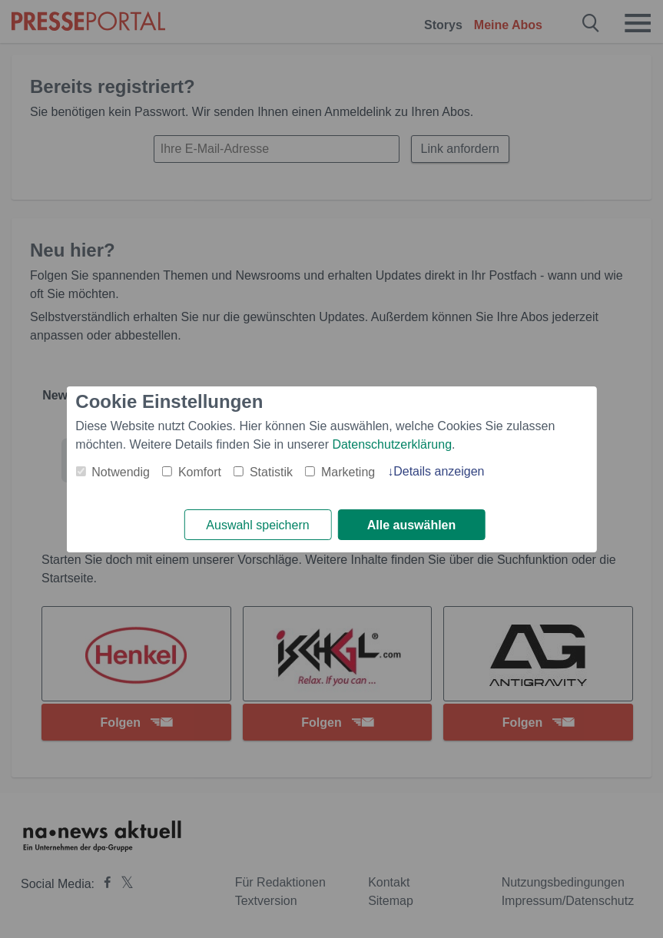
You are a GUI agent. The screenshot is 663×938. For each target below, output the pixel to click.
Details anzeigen (438, 471)
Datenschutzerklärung (392, 444)
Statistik (271, 472)
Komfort (199, 472)
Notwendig (120, 472)
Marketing (348, 472)
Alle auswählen (411, 525)
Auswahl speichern (257, 525)
